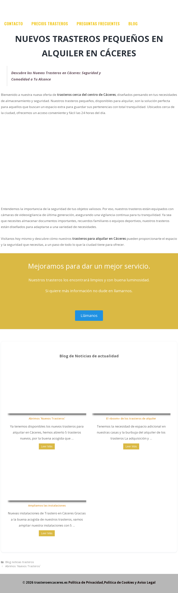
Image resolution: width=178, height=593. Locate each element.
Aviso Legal (146, 582)
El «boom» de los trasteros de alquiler (131, 418)
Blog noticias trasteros (19, 562)
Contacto (13, 23)
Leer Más (47, 446)
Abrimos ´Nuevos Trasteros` (47, 418)
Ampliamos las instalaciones (47, 505)
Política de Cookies (119, 582)
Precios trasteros (50, 23)
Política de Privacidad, (86, 582)
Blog (133, 23)
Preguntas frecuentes (98, 23)
